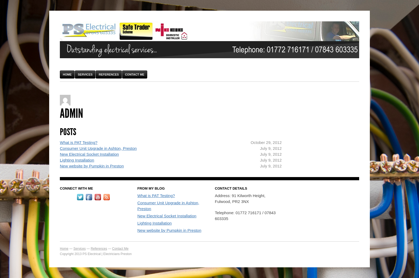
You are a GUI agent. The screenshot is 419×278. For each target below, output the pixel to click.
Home (67, 74)
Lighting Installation (77, 160)
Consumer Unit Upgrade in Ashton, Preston (98, 148)
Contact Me (135, 74)
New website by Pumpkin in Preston (92, 166)
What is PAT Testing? (79, 142)
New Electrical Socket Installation (89, 154)
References (109, 74)
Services (85, 74)
